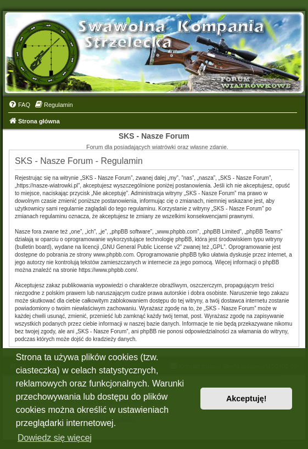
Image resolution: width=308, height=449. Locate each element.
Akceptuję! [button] (246, 398)
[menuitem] (19, 104)
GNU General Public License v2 (141, 247)
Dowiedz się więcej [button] (55, 437)
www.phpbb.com (113, 255)
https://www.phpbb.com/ (108, 270)
